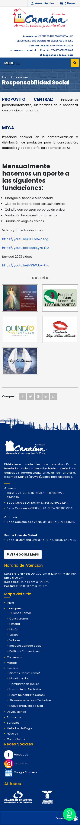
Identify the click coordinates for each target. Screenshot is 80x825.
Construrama (18, 619)
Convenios (14, 657)
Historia (14, 624)
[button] (12, 63)
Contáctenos (16, 739)
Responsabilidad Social (25, 646)
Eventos (12, 668)
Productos (14, 717)
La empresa (21, 77)
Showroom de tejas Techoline (30, 700)
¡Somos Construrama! (24, 673)
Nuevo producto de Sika (26, 706)
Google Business (20, 772)
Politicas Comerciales (24, 651)
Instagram (16, 763)
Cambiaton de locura (24, 684)
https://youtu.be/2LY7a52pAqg (25, 239)
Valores (14, 640)
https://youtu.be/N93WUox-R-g (25, 265)
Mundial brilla (18, 678)
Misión (13, 629)
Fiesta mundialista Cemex (27, 695)
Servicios (13, 723)
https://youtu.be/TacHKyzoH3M (25, 248)
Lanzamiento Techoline (25, 689)
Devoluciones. (16, 712)
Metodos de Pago (19, 728)
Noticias (12, 734)
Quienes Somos (20, 613)
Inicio (5, 77)
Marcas (12, 663)
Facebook (16, 755)
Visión (13, 635)
